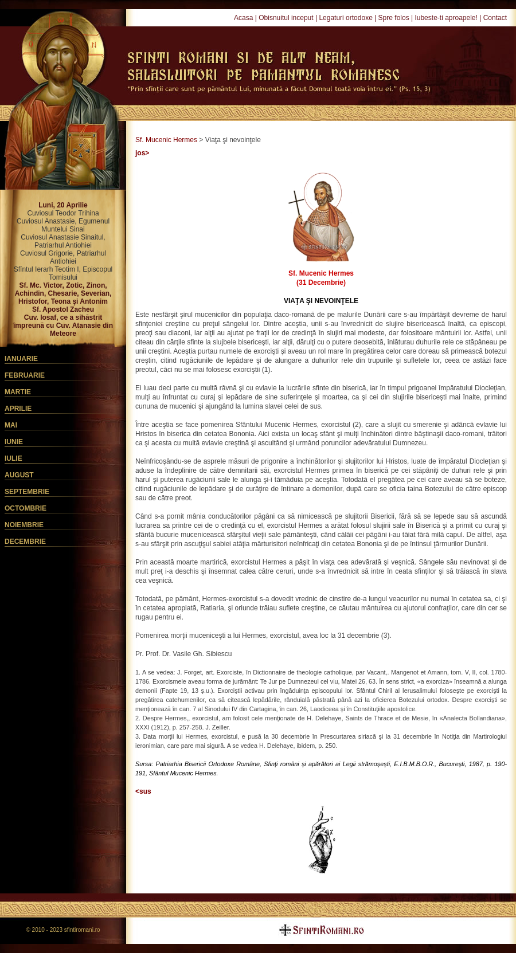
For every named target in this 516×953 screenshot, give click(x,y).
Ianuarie (21, 359)
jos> (142, 153)
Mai (11, 425)
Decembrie (25, 542)
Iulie (13, 458)
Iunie (14, 442)
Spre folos (393, 18)
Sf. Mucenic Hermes (166, 140)
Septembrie (27, 492)
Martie (18, 392)
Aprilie (18, 409)
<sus (143, 791)
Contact (495, 18)
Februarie (25, 375)
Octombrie (25, 508)
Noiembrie (24, 525)
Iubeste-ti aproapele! (446, 18)
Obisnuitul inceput (286, 18)
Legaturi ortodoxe (345, 18)
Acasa (243, 18)
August (19, 475)
